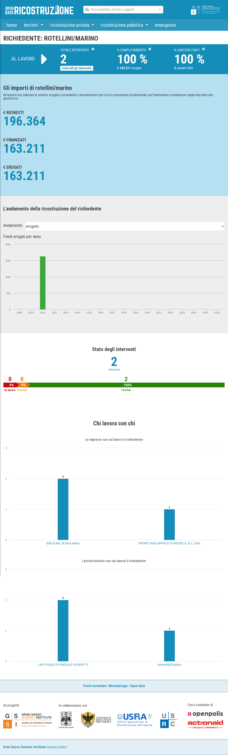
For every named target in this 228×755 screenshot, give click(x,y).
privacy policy (58, 747)
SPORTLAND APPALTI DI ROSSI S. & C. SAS (169, 543)
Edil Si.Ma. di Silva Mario (63, 543)
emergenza (165, 25)
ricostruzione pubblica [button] (122, 25)
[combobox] (119, 10)
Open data (137, 686)
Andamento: (13, 225)
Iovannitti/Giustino (169, 664)
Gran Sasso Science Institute (24, 747)
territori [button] (32, 25)
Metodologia (118, 686)
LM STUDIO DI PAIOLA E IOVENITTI (63, 664)
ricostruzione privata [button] (70, 25)
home (12, 25)
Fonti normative (94, 686)
